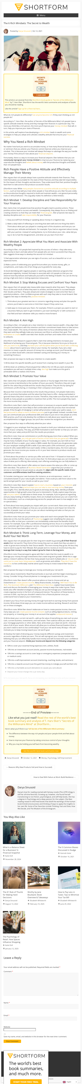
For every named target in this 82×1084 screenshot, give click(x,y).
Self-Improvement (65, 758)
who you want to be (11, 345)
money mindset (61, 126)
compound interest (64, 614)
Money (44, 758)
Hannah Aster (65, 853)
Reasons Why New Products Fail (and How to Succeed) (29, 767)
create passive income (25, 582)
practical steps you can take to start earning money (43, 487)
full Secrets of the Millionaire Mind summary (46, 729)
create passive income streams (32, 612)
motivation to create (12, 334)
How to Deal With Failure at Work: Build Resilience (55, 777)
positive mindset (38, 296)
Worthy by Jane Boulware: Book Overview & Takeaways (38, 895)
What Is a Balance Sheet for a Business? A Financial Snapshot (13, 850)
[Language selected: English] (70, 1082)
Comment (8, 971)
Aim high (45, 369)
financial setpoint (46, 153)
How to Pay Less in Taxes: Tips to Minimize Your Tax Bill (68, 895)
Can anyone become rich (42, 115)
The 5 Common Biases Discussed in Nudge (68, 848)
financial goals (46, 213)
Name (7, 1003)
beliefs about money (34, 162)
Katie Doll (9, 856)
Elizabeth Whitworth (38, 900)
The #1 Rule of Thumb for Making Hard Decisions (13, 895)
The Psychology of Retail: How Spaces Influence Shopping (11, 939)
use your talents (13, 494)
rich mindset (45, 132)
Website (7, 1027)
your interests (67, 485)
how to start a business (43, 485)
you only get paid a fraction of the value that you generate (45, 438)
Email (6, 1015)
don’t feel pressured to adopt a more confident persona (40, 411)
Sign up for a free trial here (29, 108)
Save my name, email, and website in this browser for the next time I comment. (35, 1036)
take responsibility (29, 215)
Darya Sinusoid (24, 31)
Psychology (52, 758)
